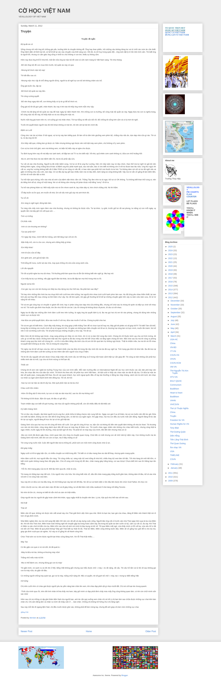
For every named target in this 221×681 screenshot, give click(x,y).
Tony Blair (174, 428)
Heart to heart (176, 393)
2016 (170, 282)
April (173, 332)
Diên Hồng (175, 436)
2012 (170, 297)
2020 (170, 266)
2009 (170, 481)
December (175, 301)
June (173, 324)
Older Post (150, 631)
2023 (170, 254)
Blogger (124, 675)
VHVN (173, 359)
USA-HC (174, 339)
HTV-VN (173, 377)
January (174, 468)
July (173, 320)
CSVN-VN (174, 355)
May (173, 328)
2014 (170, 289)
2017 (170, 278)
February (175, 464)
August (174, 316)
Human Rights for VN (179, 424)
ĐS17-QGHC (176, 381)
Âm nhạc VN (175, 447)
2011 (170, 473)
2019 (170, 270)
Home (89, 631)
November (175, 305)
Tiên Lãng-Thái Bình (179, 439)
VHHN (173, 400)
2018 (170, 274)
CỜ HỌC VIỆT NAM (44, 10)
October (174, 308)
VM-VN (173, 367)
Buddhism (174, 389)
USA (172, 451)
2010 (170, 477)
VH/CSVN (174, 404)
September (176, 312)
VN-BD (173, 347)
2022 (170, 258)
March (174, 336)
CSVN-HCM (175, 363)
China (172, 343)
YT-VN (173, 351)
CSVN (173, 459)
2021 (170, 262)
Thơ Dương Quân (178, 432)
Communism (175, 385)
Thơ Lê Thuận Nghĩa (179, 408)
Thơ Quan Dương (178, 443)
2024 (170, 250)
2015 (170, 286)
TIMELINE (174, 455)
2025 (170, 246)
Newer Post (26, 631)
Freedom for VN (177, 420)
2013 (170, 293)
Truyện (173, 416)
